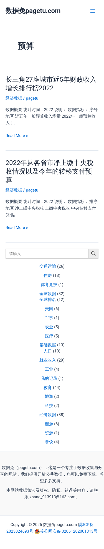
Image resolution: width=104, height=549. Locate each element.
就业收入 (47, 360)
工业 (49, 369)
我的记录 (49, 378)
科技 (49, 405)
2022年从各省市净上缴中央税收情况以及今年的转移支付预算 (49, 171)
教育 (48, 387)
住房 (48, 275)
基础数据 (47, 344)
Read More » (17, 135)
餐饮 (49, 441)
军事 (49, 317)
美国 (49, 308)
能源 (49, 423)
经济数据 (47, 414)
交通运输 (47, 266)
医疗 (49, 336)
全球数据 (47, 293)
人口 (48, 351)
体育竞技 (49, 284)
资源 (49, 433)
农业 (49, 326)
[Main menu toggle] (92, 11)
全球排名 (47, 299)
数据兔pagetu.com (33, 11)
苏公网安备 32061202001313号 (69, 531)
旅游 (49, 396)
